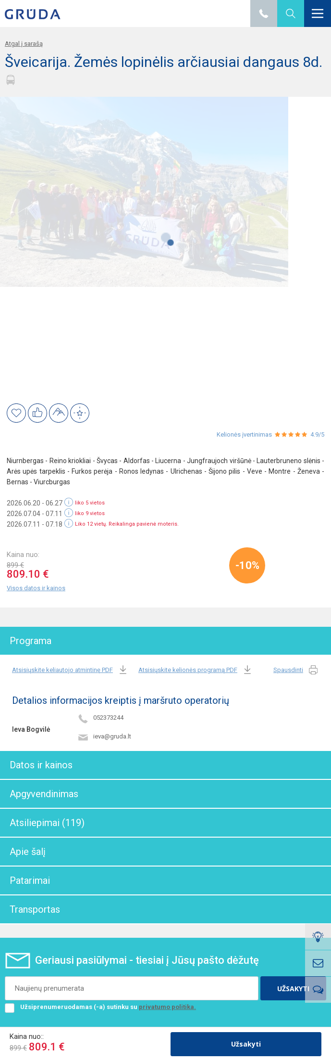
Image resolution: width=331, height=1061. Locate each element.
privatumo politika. (167, 1006)
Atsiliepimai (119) (47, 822)
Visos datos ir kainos (36, 588)
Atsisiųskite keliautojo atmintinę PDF (70, 670)
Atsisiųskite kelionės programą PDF (195, 670)
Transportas (35, 909)
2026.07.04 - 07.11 (34, 514)
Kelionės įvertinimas (244, 434)
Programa (30, 641)
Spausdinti (296, 670)
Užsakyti (246, 1043)
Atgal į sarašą (24, 43)
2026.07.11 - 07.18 (34, 524)
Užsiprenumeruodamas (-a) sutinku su (100, 1007)
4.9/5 (317, 434)
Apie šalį (28, 851)
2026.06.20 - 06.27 (34, 503)
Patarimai (30, 880)
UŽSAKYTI (293, 988)
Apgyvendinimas (44, 794)
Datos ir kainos (41, 765)
